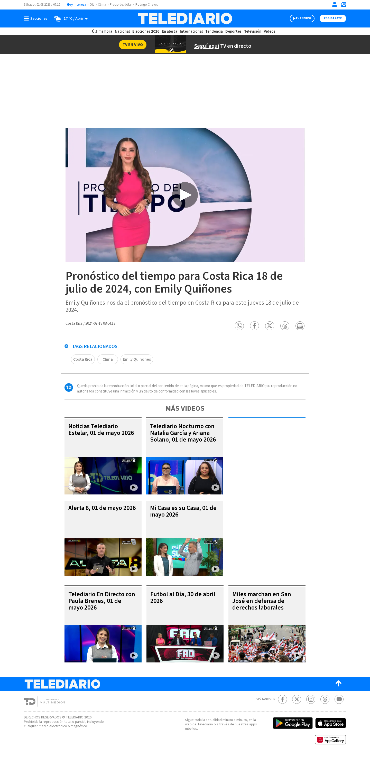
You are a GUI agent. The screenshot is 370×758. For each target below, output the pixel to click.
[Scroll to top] (338, 685)
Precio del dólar (121, 4)
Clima (102, 4)
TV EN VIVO (303, 18)
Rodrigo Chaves (146, 4)
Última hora (102, 31)
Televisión (252, 31)
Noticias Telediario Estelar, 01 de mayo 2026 (101, 431)
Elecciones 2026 (145, 31)
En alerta (169, 31)
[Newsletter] (343, 5)
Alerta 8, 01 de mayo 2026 (102, 509)
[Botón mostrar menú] (37, 18)
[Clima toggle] (69, 18)
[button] (240, 327)
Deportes (233, 31)
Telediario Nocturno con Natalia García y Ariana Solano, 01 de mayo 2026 (183, 434)
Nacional (122, 31)
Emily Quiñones (137, 360)
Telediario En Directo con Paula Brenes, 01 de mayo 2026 (101, 602)
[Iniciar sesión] (334, 4)
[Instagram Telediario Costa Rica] (310, 700)
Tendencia (214, 31)
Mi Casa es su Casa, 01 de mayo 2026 (183, 512)
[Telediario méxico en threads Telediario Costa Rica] (324, 700)
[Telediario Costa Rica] (185, 18)
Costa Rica (82, 360)
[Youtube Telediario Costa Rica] (339, 700)
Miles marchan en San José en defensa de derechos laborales (261, 602)
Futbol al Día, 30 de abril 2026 (182, 599)
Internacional (191, 31)
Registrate (333, 18)
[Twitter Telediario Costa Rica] (296, 700)
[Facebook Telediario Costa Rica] (282, 700)
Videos (269, 31)
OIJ (92, 4)
